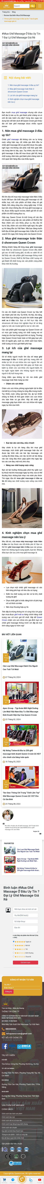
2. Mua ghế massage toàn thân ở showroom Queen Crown (21, 90)
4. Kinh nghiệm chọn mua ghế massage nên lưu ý (23, 100)
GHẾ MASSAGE (18, 1105)
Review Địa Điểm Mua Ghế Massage (17, 15)
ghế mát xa (19, 614)
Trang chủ (6, 12)
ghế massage (13, 139)
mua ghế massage (19, 112)
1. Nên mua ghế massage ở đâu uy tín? (23, 85)
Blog (13, 12)
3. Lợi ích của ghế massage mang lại (22, 95)
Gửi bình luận (25, 962)
